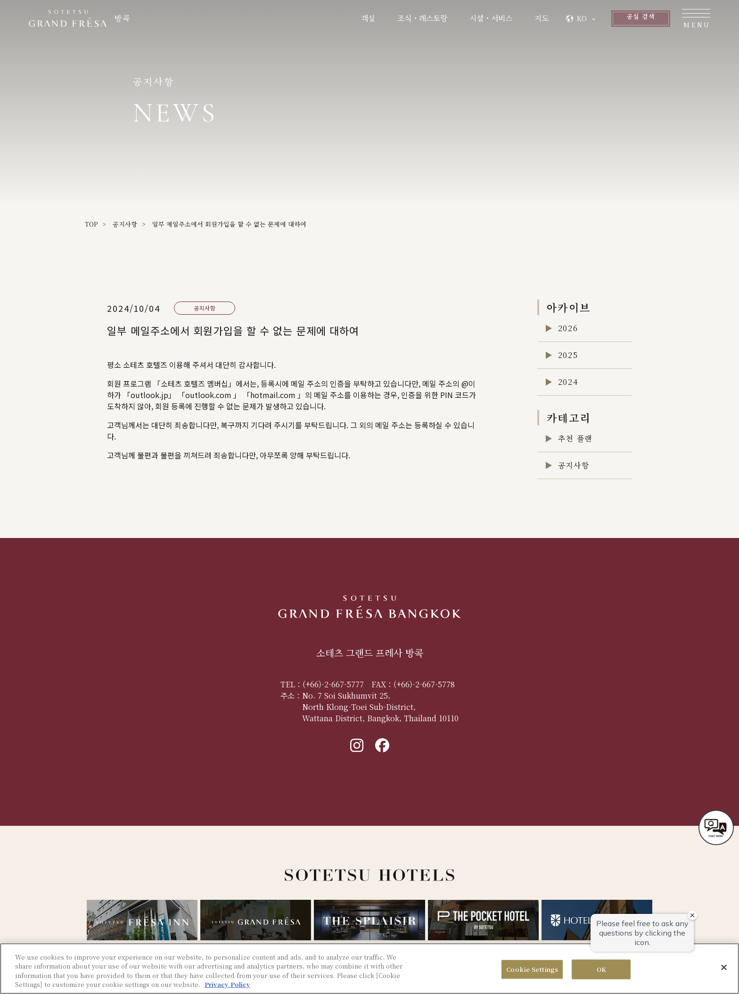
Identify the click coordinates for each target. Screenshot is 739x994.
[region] (369, 968)
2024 (568, 381)
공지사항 (125, 224)
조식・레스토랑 (377, 20)
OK (601, 969)
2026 (568, 328)
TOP (91, 224)
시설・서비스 (445, 20)
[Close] (724, 967)
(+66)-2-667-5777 (333, 684)
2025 (568, 355)
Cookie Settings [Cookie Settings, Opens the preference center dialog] (532, 969)
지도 (496, 20)
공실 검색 (613, 20)
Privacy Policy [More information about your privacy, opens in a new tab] (227, 984)
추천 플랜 (575, 438)
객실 (323, 20)
